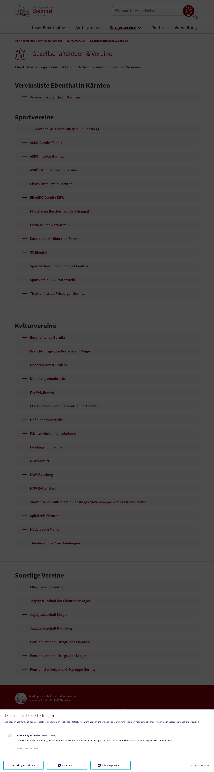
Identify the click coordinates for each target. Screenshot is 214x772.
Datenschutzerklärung (188, 721)
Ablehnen (67, 765)
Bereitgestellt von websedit (200, 765)
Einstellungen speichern (23, 765)
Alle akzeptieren (110, 765)
